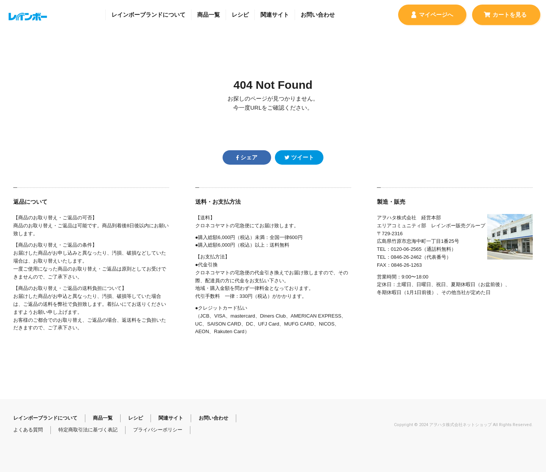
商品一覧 (208, 14)
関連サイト (274, 14)
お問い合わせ (318, 14)
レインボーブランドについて (148, 14)
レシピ (240, 14)
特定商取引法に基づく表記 (88, 430)
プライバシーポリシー (157, 430)
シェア (246, 157)
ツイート (299, 157)
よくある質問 (28, 430)
